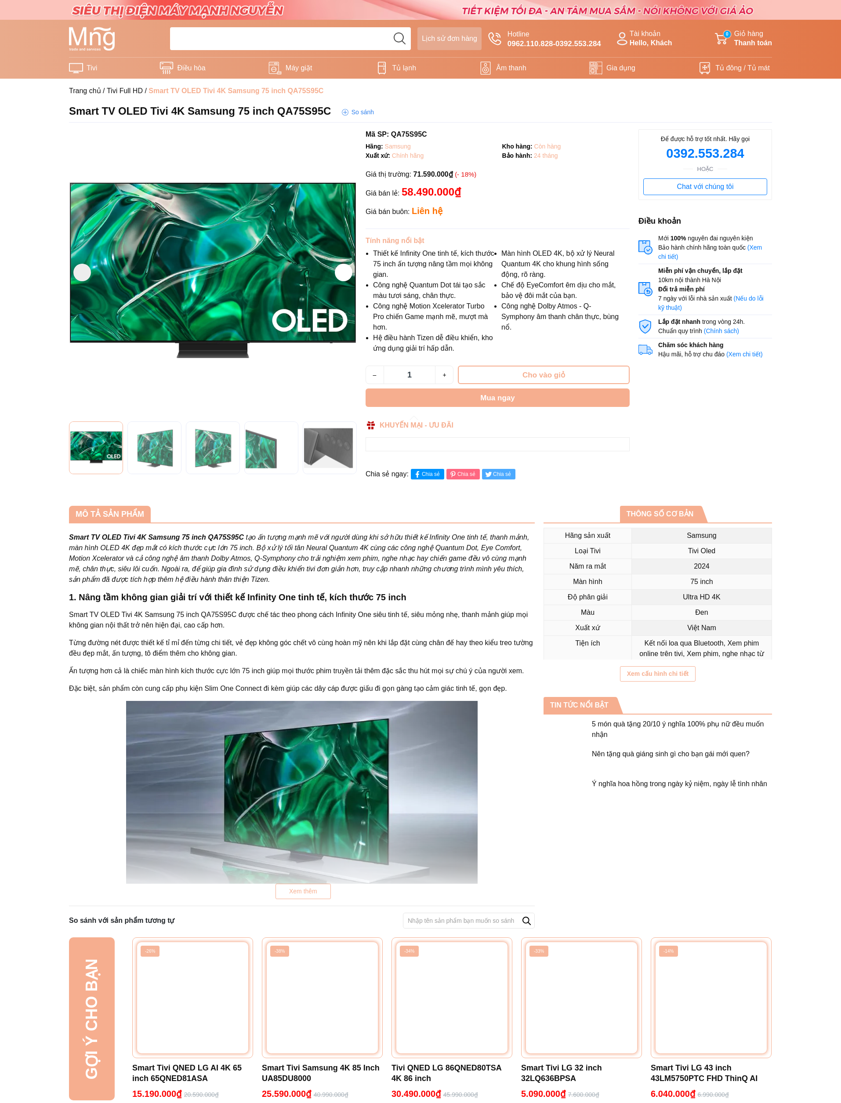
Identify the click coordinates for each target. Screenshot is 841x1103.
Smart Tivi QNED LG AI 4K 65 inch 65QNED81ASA (187, 1073)
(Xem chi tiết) (744, 354)
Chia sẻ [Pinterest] (462, 474)
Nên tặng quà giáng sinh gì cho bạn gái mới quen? (671, 754)
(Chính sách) (721, 330)
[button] (343, 272)
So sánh (363, 112)
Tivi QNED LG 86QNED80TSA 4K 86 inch (446, 1073)
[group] (213, 273)
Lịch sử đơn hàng (449, 38)
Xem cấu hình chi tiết (658, 673)
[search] (399, 38)
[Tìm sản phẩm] (290, 38)
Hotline (544, 39)
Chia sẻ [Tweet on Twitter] (497, 474)
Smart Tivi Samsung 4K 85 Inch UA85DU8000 (321, 1073)
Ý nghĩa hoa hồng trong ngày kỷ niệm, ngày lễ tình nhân (679, 783)
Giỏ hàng (743, 39)
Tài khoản (643, 39)
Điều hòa (191, 68)
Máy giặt (299, 68)
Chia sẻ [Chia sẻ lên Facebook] (426, 474)
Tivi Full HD (125, 90)
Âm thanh (511, 68)
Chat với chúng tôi (705, 186)
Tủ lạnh (404, 68)
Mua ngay (497, 398)
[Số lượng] (409, 375)
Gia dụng (620, 68)
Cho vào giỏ (543, 375)
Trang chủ (85, 90)
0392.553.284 (705, 153)
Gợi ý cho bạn (92, 1018)
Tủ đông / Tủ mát (742, 68)
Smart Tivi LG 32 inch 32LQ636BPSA (561, 1073)
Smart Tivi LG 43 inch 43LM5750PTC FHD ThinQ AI (704, 1073)
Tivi (92, 68)
